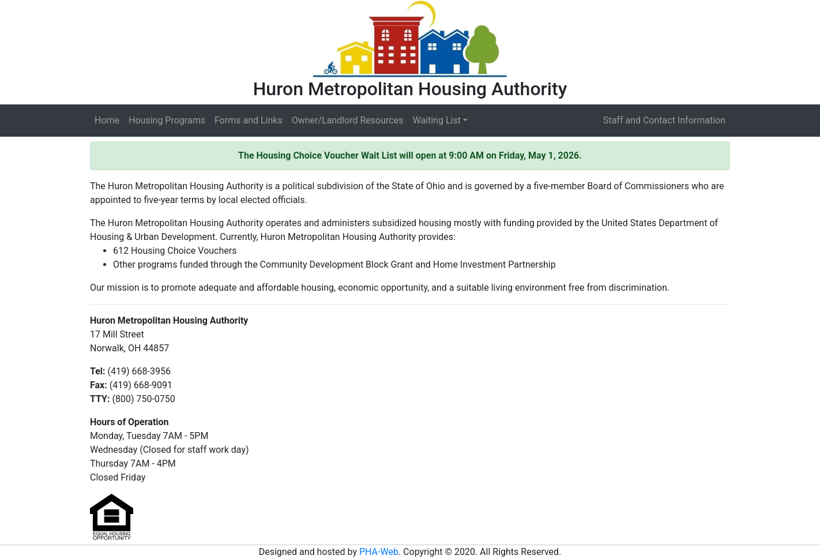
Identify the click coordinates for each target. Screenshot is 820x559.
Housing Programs (167, 120)
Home (107, 120)
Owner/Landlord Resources (348, 120)
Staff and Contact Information (664, 120)
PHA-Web (378, 551)
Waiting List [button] (436, 120)
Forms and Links (249, 120)
